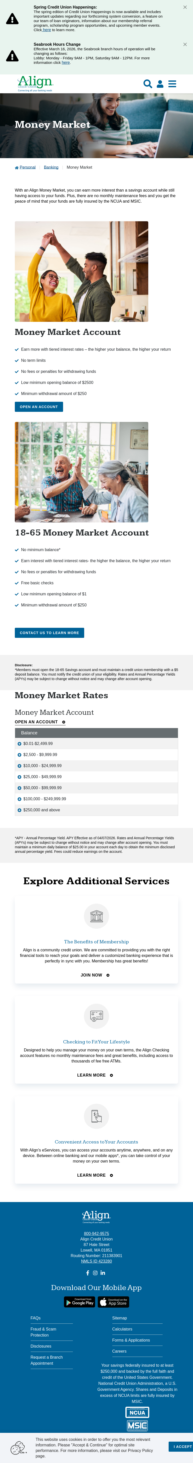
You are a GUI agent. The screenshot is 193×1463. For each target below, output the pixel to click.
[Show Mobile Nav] (172, 83)
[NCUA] (137, 1412)
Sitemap (119, 1318)
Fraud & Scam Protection (43, 1332)
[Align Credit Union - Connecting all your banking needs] (96, 1217)
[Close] (185, 7)
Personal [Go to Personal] (27, 167)
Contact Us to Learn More (49, 633)
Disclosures (41, 1346)
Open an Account (39, 407)
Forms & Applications (131, 1340)
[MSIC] (137, 1425)
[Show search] (148, 83)
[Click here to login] (160, 84)
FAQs (36, 1318)
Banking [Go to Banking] (51, 167)
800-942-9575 (96, 1233)
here (46, 30)
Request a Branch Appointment (47, 1360)
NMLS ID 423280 (96, 1261)
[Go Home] (35, 86)
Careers (119, 1351)
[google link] (79, 1302)
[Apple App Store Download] (113, 1302)
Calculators (122, 1329)
